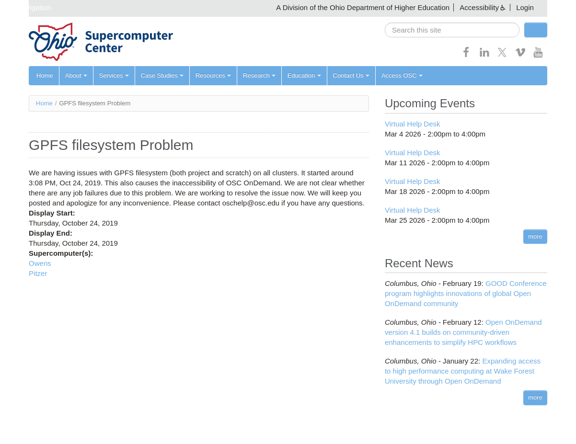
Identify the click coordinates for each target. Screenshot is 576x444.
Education (304, 75)
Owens (40, 263)
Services (114, 75)
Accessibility (479, 7)
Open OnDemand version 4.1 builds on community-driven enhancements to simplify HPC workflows (463, 332)
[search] (452, 30)
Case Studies (162, 75)
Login (525, 7)
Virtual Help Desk (412, 124)
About (76, 75)
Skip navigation (26, 7)
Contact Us (351, 75)
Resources (213, 75)
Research (259, 75)
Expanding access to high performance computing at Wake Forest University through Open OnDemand (463, 371)
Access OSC (402, 75)
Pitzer (38, 273)
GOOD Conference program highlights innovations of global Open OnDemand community (466, 293)
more (535, 236)
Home (44, 75)
